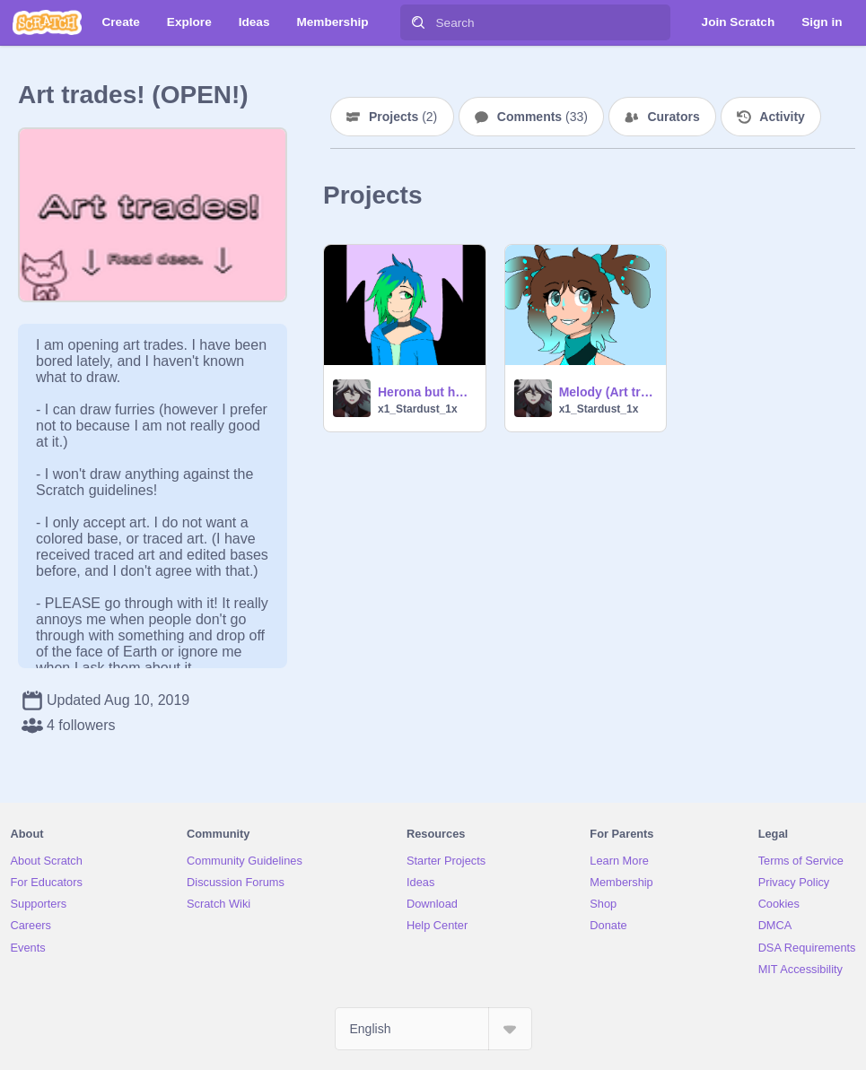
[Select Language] (433, 1028)
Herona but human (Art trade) (426, 392)
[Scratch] (47, 22)
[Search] (418, 22)
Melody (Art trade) (607, 392)
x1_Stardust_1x (418, 409)
